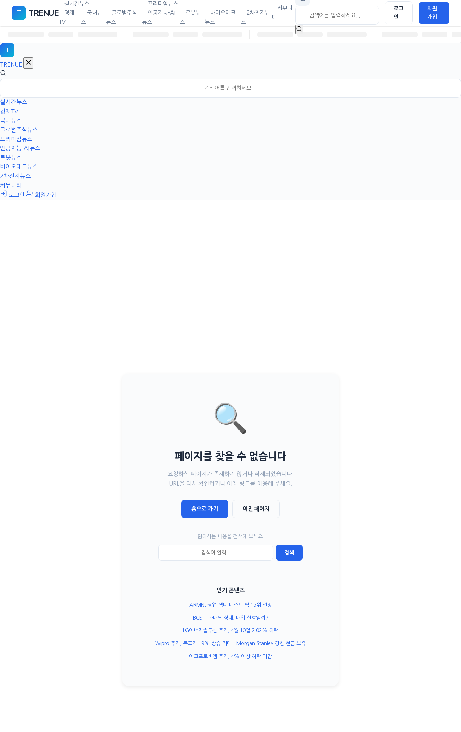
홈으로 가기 (204, 509)
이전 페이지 (256, 509)
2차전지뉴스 (255, 17)
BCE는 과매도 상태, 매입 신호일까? (230, 617)
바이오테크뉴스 (220, 17)
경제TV (66, 17)
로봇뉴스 (190, 17)
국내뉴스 (91, 17)
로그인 (399, 12)
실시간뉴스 (13, 102)
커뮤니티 (282, 12)
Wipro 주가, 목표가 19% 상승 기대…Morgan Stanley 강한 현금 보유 (230, 643)
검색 (289, 552)
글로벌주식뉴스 (121, 17)
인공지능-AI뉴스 (158, 17)
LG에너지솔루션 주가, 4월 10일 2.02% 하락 (230, 630)
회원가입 (432, 12)
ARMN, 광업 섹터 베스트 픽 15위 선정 (230, 604)
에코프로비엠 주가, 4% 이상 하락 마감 (230, 656)
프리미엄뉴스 (16, 139)
